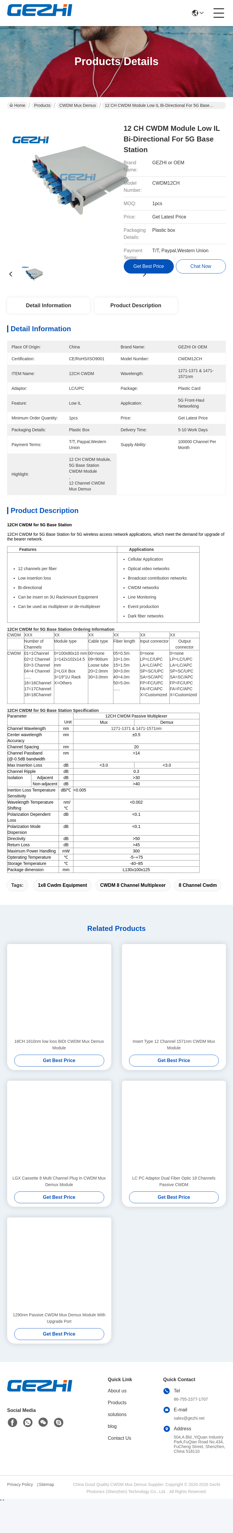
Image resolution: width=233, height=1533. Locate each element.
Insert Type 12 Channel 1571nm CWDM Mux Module (174, 1044)
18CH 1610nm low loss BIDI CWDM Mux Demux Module (59, 1044)
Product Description (135, 305)
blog (112, 1426)
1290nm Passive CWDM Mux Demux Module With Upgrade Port (59, 1318)
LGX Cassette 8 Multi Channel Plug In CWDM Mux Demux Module (59, 1181)
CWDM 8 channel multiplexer (132, 885)
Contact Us (119, 1438)
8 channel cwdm (198, 885)
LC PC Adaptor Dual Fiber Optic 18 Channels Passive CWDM (174, 1181)
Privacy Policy (20, 1484)
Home (17, 105)
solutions (117, 1414)
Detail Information (48, 305)
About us (117, 1390)
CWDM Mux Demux (77, 105)
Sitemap (46, 1484)
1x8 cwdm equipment (62, 885)
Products (42, 105)
